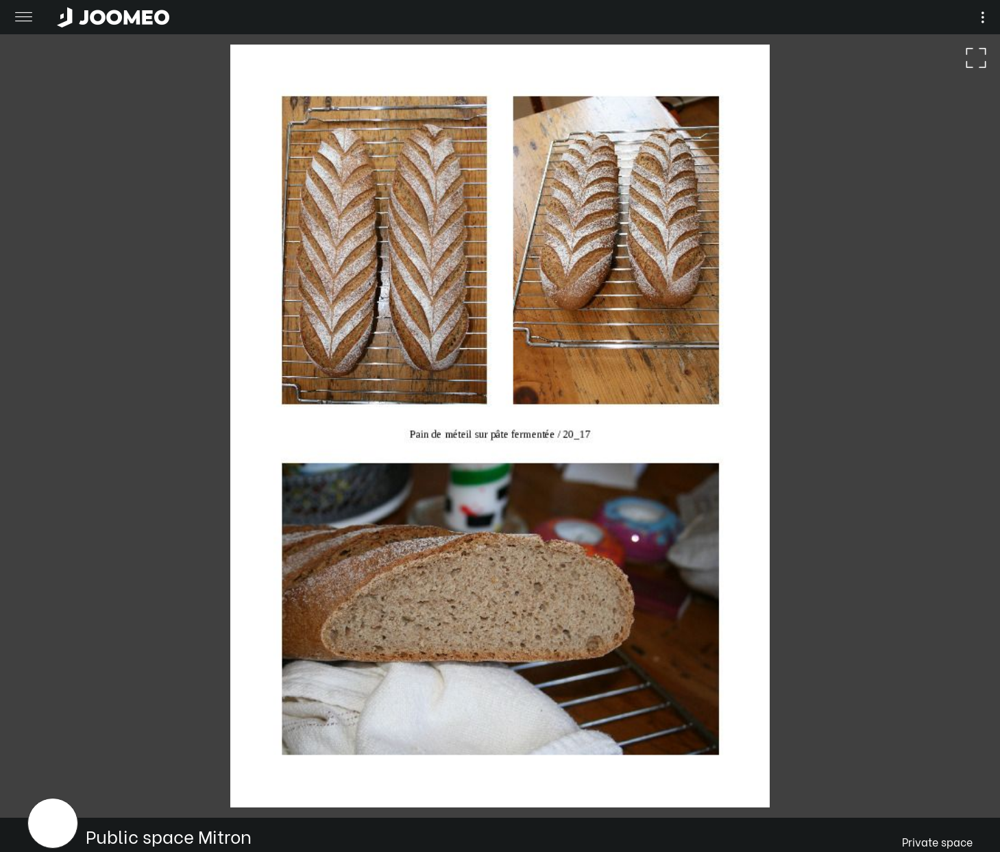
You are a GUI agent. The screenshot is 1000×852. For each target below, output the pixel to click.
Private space (937, 841)
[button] (36, 781)
